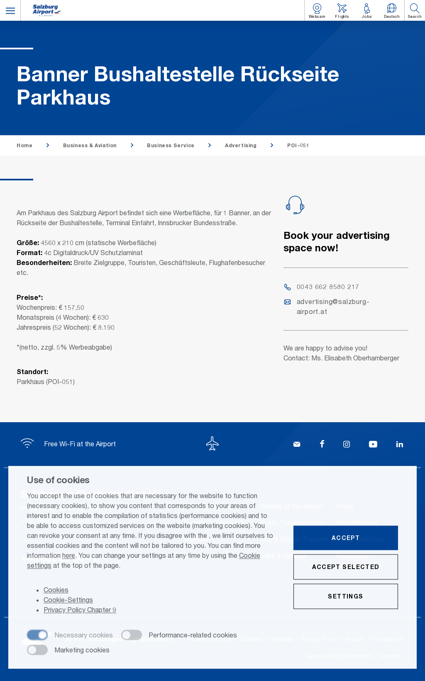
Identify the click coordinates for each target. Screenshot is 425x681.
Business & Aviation (90, 145)
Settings (345, 597)
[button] (10, 10)
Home (24, 145)
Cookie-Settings (68, 600)
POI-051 (298, 145)
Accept (346, 538)
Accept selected (346, 567)
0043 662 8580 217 (322, 286)
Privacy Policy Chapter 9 (80, 610)
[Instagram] (346, 445)
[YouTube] (373, 445)
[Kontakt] (296, 445)
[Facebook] (322, 445)
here (68, 556)
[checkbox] (70, 636)
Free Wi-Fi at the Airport (68, 444)
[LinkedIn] (400, 445)
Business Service (171, 145)
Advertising (241, 145)
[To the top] (212, 444)
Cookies (56, 590)
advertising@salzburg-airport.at (327, 306)
